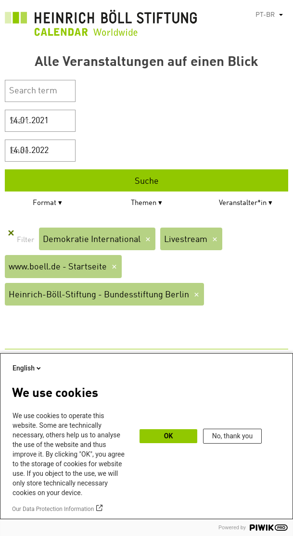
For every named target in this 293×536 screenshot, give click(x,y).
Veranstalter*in (243, 203)
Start (19, 121)
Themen (143, 203)
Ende (19, 151)
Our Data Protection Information (53, 509)
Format (44, 203)
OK (168, 436)
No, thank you (232, 436)
